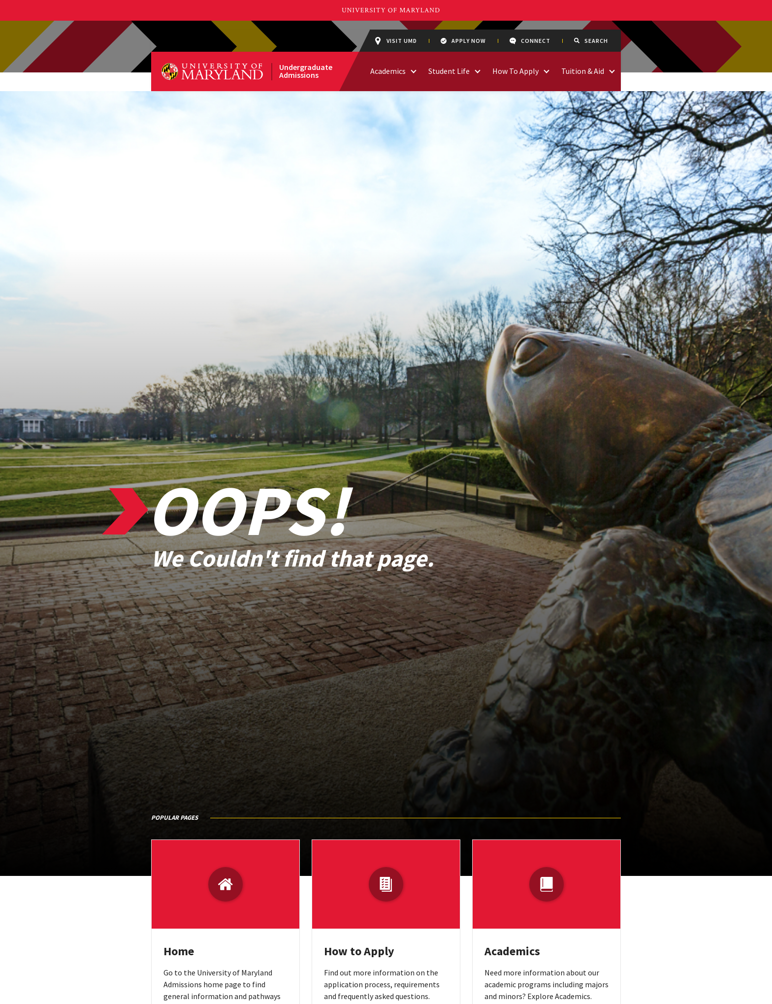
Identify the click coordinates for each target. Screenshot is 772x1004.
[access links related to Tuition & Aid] (612, 70)
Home (178, 951)
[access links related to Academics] (414, 70)
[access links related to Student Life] (478, 70)
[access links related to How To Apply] (546, 70)
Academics (512, 951)
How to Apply (359, 951)
